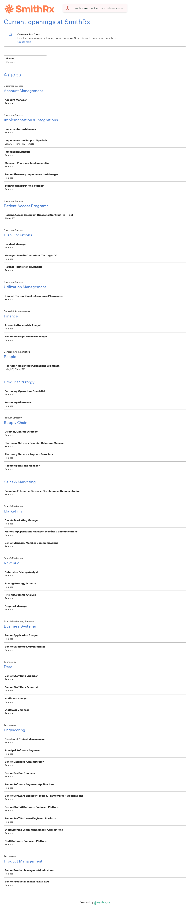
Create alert (24, 41)
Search (10, 58)
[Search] (25, 62)
